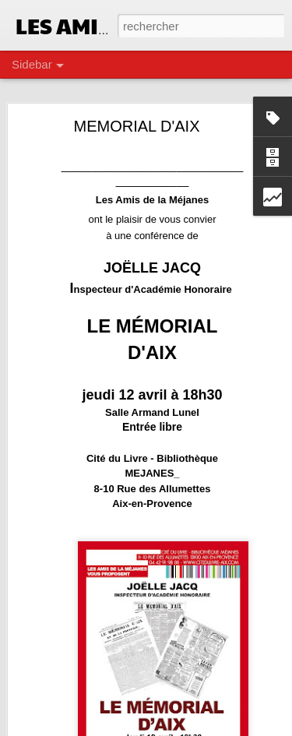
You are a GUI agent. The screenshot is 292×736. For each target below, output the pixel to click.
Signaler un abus (253, 727)
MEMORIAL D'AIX (137, 120)
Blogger (202, 727)
